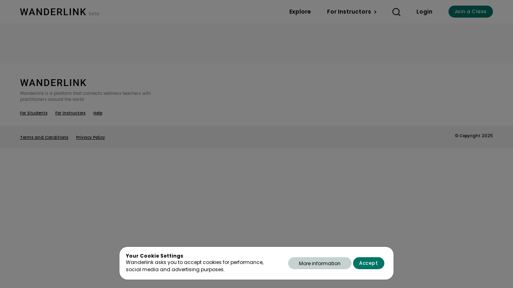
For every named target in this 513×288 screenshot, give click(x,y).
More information (320, 263)
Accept (368, 263)
